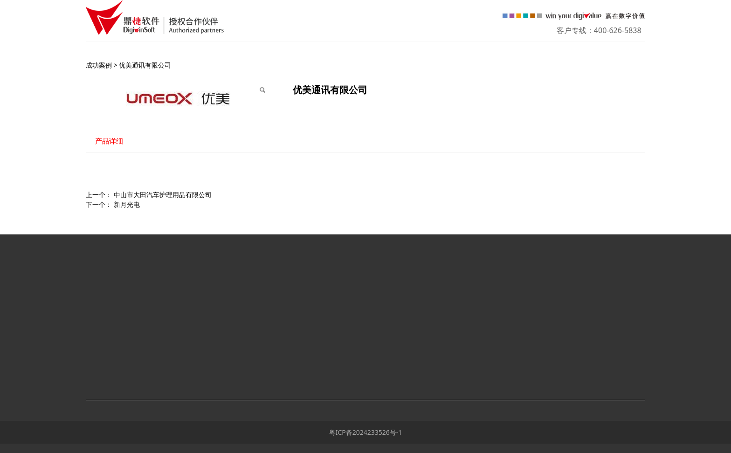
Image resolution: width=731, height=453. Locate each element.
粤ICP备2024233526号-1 (365, 432)
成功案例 (99, 65)
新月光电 (127, 204)
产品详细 (109, 141)
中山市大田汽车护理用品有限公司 (163, 194)
